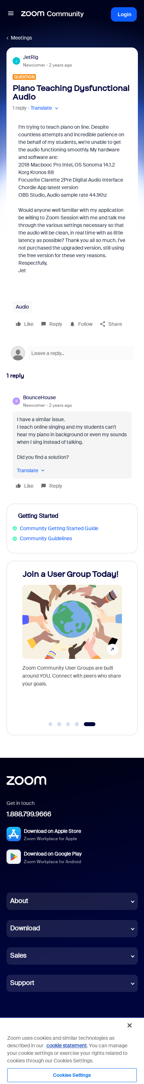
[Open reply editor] (72, 353)
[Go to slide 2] (59, 724)
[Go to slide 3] (68, 724)
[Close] (129, 1025)
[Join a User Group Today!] (72, 641)
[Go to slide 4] (77, 724)
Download (25, 928)
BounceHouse (39, 397)
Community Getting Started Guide (59, 528)
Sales (18, 955)
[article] (72, 443)
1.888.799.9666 (28, 814)
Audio (22, 307)
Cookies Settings (72, 1075)
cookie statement (66, 1045)
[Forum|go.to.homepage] (52, 14)
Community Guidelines (46, 538)
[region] (72, 1050)
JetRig (30, 57)
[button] (10, 14)
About (19, 901)
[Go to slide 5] (89, 724)
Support (22, 983)
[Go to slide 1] (50, 724)
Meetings (21, 38)
